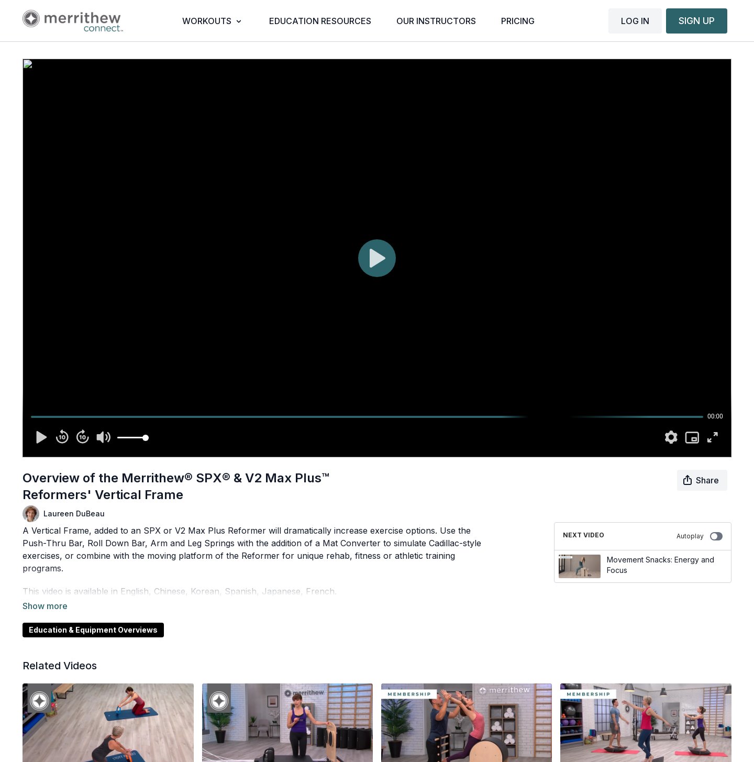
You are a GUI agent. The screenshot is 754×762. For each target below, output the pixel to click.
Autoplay (700, 536)
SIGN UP (697, 20)
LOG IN (635, 21)
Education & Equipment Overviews (93, 615)
